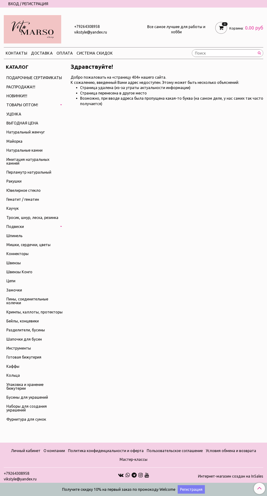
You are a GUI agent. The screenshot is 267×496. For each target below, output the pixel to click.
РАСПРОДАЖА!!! (20, 87)
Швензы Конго (19, 272)
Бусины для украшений (27, 397)
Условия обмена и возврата (231, 451)
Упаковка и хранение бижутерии (24, 386)
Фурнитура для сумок (26, 419)
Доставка (42, 53)
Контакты (16, 53)
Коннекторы (17, 254)
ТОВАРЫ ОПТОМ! (22, 105)
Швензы (13, 263)
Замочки (14, 290)
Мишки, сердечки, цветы (28, 245)
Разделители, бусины (25, 330)
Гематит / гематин (22, 199)
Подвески (15, 226)
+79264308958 (87, 26)
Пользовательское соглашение (175, 451)
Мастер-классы (133, 459)
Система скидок (95, 53)
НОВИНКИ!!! (16, 96)
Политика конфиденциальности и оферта (106, 451)
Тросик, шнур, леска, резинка (32, 217)
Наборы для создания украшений (26, 408)
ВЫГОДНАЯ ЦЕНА (22, 123)
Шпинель (14, 236)
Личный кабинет (25, 451)
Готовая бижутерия (23, 357)
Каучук (12, 208)
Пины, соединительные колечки (27, 301)
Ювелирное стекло (23, 190)
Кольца (13, 375)
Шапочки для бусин (24, 339)
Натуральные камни (24, 150)
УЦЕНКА (13, 114)
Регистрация (191, 489)
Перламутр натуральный (28, 172)
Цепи (10, 281)
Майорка (14, 141)
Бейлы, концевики (22, 321)
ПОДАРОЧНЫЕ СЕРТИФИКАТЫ (34, 78)
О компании (54, 451)
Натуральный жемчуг (25, 132)
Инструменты (18, 348)
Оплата (64, 53)
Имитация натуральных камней (27, 161)
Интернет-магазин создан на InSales (230, 476)
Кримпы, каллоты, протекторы (34, 312)
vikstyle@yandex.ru (90, 32)
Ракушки (14, 181)
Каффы (12, 366)
